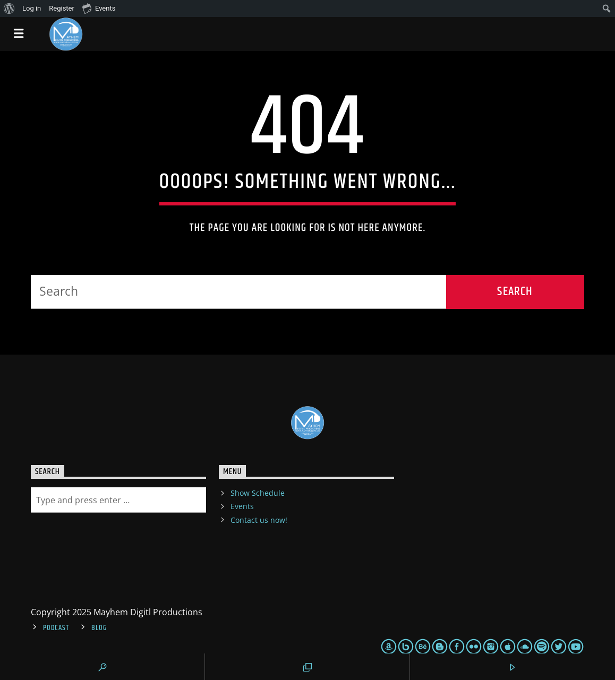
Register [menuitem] (61, 8)
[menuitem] (9, 8)
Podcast (56, 628)
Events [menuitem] (98, 8)
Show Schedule (257, 493)
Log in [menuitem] (31, 8)
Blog (98, 628)
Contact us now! (258, 520)
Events (242, 506)
